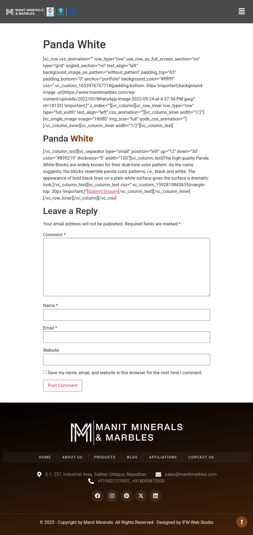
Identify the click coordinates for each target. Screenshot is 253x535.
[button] (241, 12)
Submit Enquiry (103, 191)
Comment (54, 235)
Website (51, 350)
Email (50, 328)
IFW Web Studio (197, 522)
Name (50, 305)
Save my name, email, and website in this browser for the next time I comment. (125, 373)
